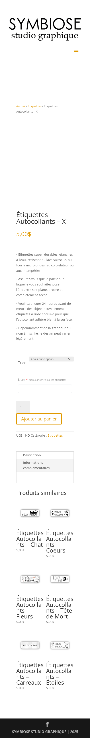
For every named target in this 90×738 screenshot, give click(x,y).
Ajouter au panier (39, 419)
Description (32, 455)
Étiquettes (34, 106)
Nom (42, 379)
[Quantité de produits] (23, 407)
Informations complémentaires (36, 465)
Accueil (20, 106)
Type (21, 362)
